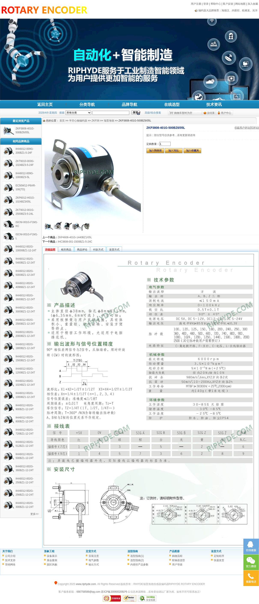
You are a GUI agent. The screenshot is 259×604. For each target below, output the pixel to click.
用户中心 (226, 112)
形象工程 (49, 551)
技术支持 (10, 560)
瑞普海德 (109, 120)
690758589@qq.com (88, 591)
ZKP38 (95, 120)
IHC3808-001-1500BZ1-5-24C (75, 241)
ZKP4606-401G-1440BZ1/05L (75, 237)
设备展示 (52, 556)
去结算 (211, 112)
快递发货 (219, 560)
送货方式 (216, 551)
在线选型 (172, 104)
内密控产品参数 (139, 564)
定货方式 (91, 551)
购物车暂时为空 (183, 112)
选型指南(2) (137, 560)
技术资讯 (214, 104)
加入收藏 (253, 3)
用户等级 (177, 564)
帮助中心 (216, 3)
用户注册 (196, 3)
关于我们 (7, 551)
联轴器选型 (178, 560)
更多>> (34, 514)
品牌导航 (129, 104)
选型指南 (133, 551)
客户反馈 (228, 3)
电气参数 (94, 560)
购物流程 (177, 556)
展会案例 (52, 560)
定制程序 (219, 556)
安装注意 (94, 556)
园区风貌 (52, 564)
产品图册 (174, 551)
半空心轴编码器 (78, 120)
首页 (62, 120)
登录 (205, 3)
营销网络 (10, 564)
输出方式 (94, 564)
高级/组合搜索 (153, 112)
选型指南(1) (137, 556)
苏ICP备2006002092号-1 (115, 591)
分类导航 (87, 104)
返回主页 (45, 104)
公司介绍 (10, 556)
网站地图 (240, 3)
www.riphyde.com (86, 584)
